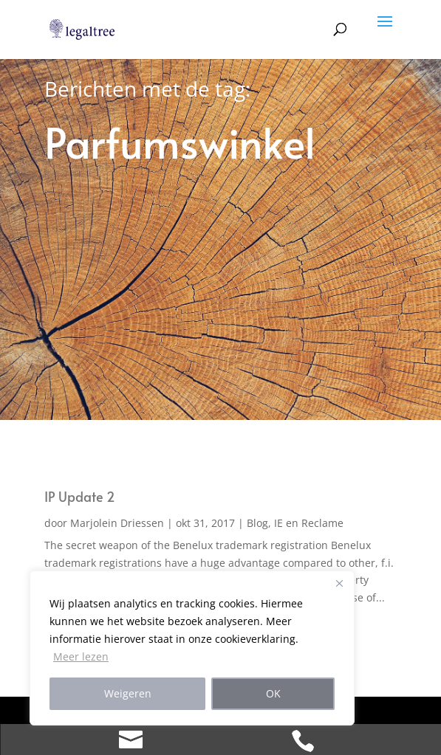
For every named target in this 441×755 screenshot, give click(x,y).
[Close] (339, 583)
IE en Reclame (308, 523)
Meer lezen (81, 656)
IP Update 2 (79, 496)
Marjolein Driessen (117, 523)
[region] (192, 647)
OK (273, 693)
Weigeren (127, 693)
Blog (257, 523)
